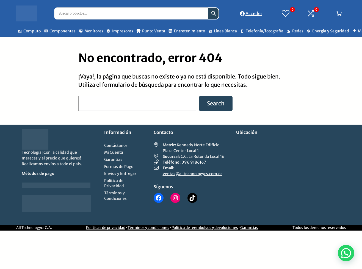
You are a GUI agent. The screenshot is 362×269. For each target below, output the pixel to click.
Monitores (93, 31)
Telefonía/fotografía (264, 31)
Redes (297, 31)
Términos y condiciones (148, 227)
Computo (32, 31)
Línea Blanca (225, 31)
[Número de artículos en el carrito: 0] (339, 13)
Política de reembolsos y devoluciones (205, 227)
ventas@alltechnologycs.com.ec (192, 173)
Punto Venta (153, 31)
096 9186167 (193, 162)
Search (216, 103)
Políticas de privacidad (105, 227)
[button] (346, 253)
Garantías (249, 227)
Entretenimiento (189, 31)
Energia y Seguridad (330, 31)
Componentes (62, 31)
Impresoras (122, 31)
